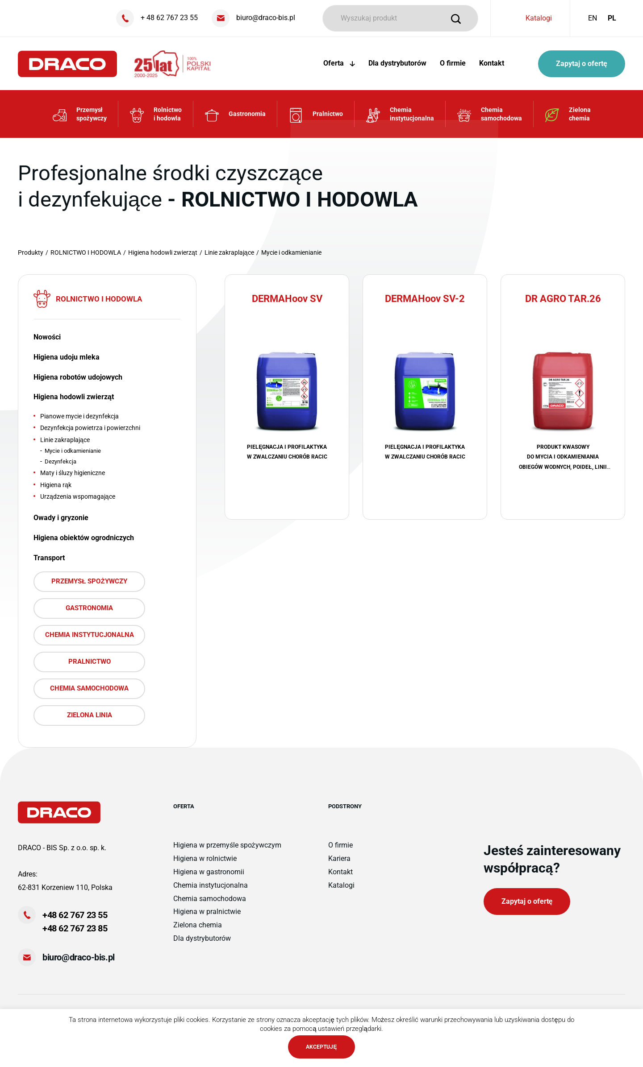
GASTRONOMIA (89, 608)
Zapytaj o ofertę (581, 63)
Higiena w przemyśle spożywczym (227, 845)
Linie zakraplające (65, 439)
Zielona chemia (197, 925)
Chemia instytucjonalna (210, 885)
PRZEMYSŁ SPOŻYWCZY (89, 581)
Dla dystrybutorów (397, 63)
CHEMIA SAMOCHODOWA (89, 688)
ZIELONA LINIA (89, 715)
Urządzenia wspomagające (77, 496)
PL (612, 18)
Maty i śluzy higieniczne (72, 472)
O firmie (453, 63)
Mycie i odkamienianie (73, 450)
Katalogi (539, 18)
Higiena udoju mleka (66, 357)
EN (592, 18)
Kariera (339, 858)
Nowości (47, 337)
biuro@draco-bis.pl (78, 957)
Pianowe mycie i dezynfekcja (79, 416)
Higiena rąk (55, 484)
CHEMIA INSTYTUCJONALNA (89, 635)
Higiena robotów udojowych (77, 377)
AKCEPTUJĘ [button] (321, 1047)
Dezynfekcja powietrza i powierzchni (90, 427)
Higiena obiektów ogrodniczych (83, 538)
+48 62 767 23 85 (75, 928)
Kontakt (491, 63)
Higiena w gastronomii (208, 872)
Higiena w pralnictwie (207, 911)
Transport (49, 558)
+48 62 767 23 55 (75, 915)
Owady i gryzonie (60, 517)
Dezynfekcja (60, 461)
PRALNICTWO (89, 662)
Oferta (339, 63)
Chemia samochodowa (209, 898)
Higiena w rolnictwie (205, 858)
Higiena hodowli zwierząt (73, 397)
